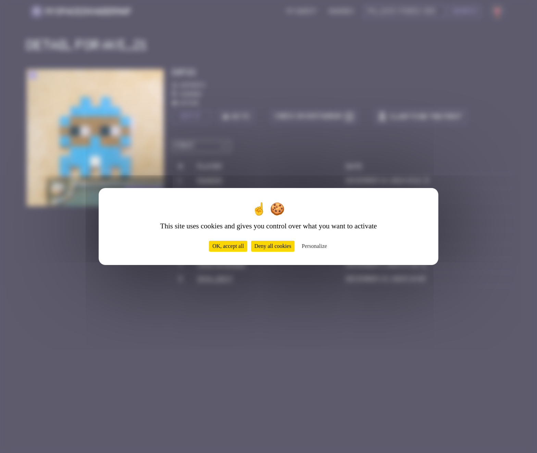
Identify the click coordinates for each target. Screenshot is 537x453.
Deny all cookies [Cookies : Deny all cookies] (272, 246)
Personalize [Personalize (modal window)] (314, 246)
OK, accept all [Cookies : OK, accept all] (228, 246)
